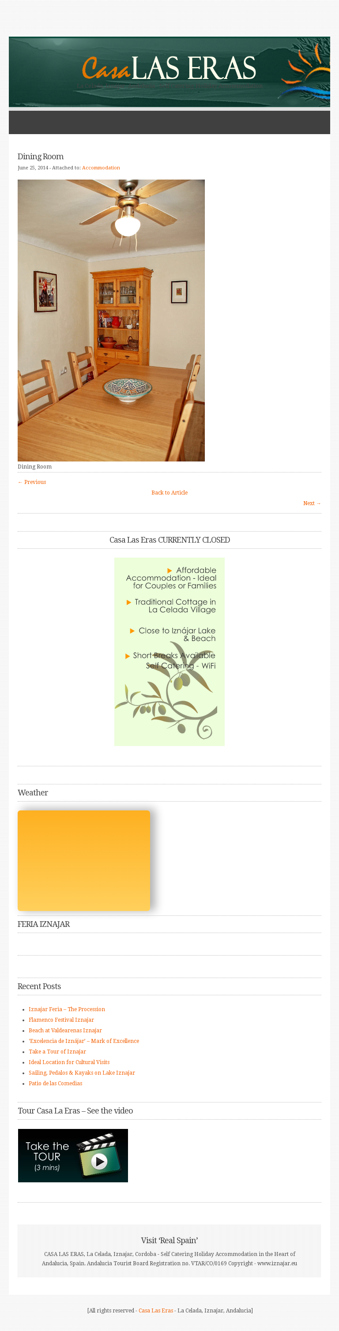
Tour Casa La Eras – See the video (75, 1110)
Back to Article (169, 493)
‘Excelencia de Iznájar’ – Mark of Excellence (84, 1041)
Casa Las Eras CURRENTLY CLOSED (169, 539)
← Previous (32, 482)
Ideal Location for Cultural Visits (69, 1062)
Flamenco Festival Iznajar (61, 1020)
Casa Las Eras (156, 1311)
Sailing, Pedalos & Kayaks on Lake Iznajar (82, 1073)
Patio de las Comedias (55, 1083)
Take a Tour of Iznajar (57, 1052)
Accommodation (101, 168)
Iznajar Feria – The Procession (67, 1009)
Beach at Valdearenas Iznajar (65, 1030)
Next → (312, 503)
